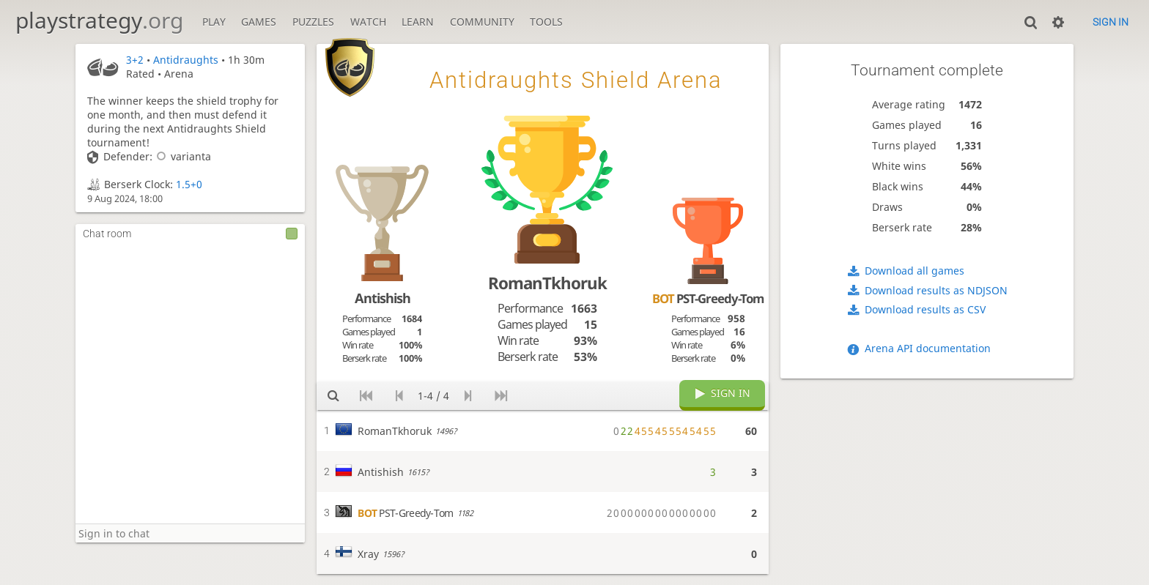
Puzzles (313, 22)
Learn (418, 22)
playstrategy (99, 20)
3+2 (135, 60)
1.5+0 (189, 184)
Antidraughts (185, 60)
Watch (368, 22)
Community (482, 22)
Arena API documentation (928, 348)
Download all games (914, 270)
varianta (181, 156)
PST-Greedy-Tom (708, 298)
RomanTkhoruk (547, 283)
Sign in (1110, 22)
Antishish (382, 298)
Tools (546, 22)
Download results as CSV (925, 309)
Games (258, 22)
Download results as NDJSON (936, 290)
